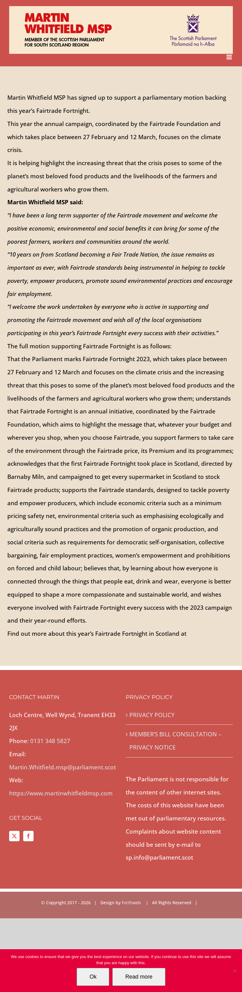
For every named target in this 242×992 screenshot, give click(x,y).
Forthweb (132, 902)
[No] (234, 971)
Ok (92, 977)
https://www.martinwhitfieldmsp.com (61, 793)
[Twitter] (14, 836)
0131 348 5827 (50, 741)
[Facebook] (28, 836)
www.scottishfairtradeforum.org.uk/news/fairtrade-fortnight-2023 (98, 647)
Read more (138, 977)
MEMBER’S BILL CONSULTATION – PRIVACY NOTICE (175, 740)
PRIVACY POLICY (152, 715)
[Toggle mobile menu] (229, 57)
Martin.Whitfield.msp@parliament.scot (62, 767)
